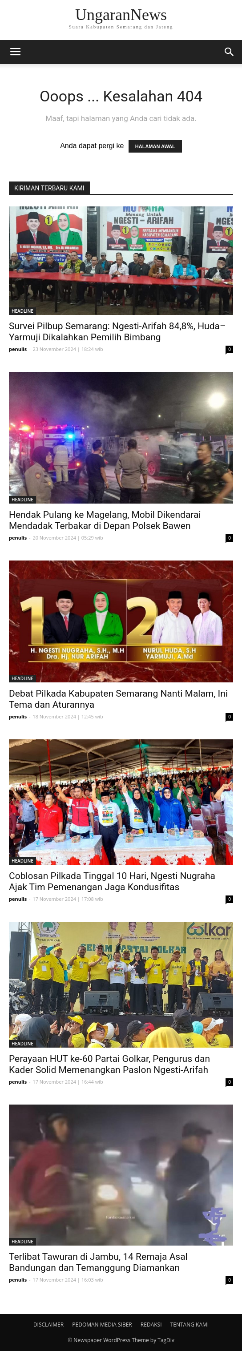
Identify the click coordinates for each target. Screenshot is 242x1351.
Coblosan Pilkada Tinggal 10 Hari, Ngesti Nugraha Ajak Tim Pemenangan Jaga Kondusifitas (112, 881)
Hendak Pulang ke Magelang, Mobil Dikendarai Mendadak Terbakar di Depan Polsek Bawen (105, 520)
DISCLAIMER (48, 1324)
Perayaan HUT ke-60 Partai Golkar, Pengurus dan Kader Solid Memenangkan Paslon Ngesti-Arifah (109, 1064)
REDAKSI (151, 1324)
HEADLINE (22, 311)
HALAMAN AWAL (155, 146)
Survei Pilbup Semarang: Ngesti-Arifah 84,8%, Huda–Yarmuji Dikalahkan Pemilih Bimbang (117, 332)
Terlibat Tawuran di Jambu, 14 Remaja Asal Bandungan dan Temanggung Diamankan (98, 1262)
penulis (18, 349)
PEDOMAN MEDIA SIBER (102, 1324)
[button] (229, 52)
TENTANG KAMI (189, 1324)
